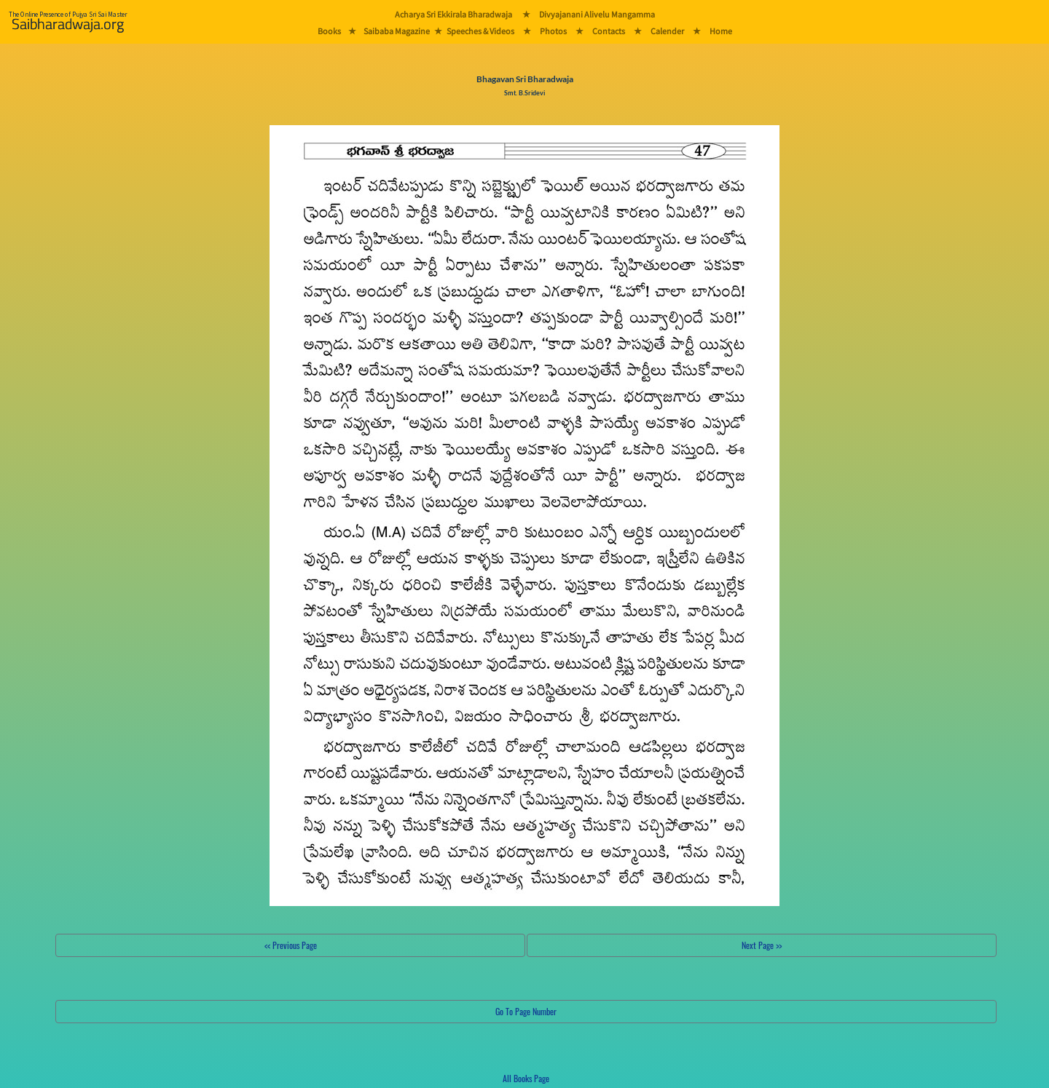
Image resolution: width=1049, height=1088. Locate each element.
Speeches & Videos (480, 30)
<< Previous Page (290, 945)
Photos (553, 30)
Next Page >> (762, 945)
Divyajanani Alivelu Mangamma (597, 14)
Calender (667, 30)
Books (329, 30)
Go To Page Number (526, 1011)
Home (721, 30)
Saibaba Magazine (397, 30)
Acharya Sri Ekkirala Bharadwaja (453, 14)
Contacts (608, 30)
